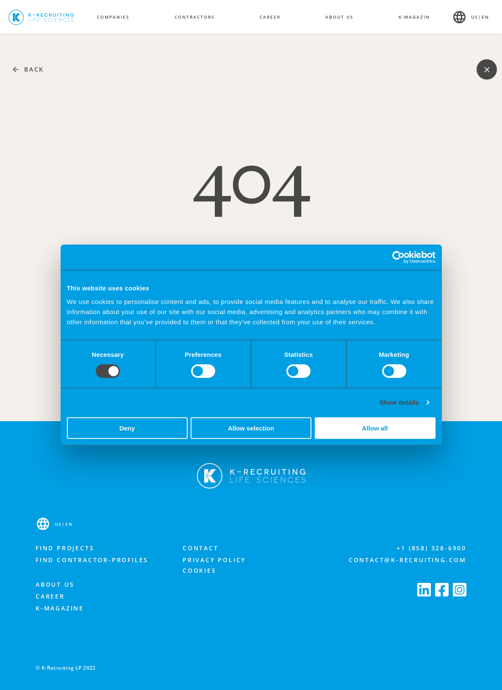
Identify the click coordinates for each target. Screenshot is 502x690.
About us (55, 584)
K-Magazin (414, 17)
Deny (127, 427)
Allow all (375, 427)
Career (50, 596)
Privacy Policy (214, 560)
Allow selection (251, 427)
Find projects (65, 548)
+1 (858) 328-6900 (431, 548)
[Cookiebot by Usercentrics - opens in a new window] (398, 257)
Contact (201, 548)
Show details (399, 402)
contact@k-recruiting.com (407, 560)
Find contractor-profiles (92, 560)
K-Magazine (60, 608)
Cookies (199, 570)
